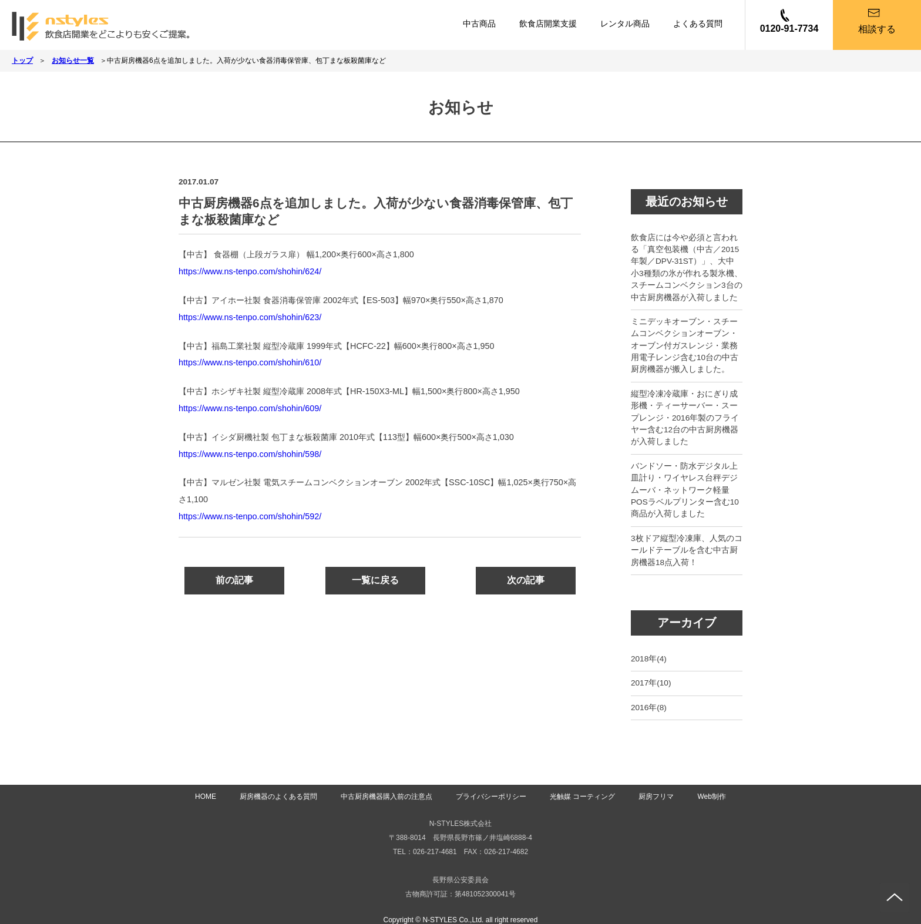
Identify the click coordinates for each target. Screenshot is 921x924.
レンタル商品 (625, 23)
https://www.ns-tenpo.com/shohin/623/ (250, 317)
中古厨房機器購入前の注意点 (386, 796)
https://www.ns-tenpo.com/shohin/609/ (250, 408)
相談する (877, 29)
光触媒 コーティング (582, 796)
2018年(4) (649, 658)
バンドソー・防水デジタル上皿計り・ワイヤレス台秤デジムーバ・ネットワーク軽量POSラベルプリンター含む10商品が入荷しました (685, 490)
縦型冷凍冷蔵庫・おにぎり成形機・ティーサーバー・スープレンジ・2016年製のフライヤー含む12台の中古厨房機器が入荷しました (685, 417)
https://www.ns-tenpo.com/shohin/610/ (250, 362)
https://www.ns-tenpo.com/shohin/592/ (250, 516)
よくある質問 (697, 23)
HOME (205, 796)
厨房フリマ (656, 796)
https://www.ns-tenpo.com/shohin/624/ (250, 271)
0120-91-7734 (789, 28)
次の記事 (525, 580)
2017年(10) (651, 682)
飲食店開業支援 (548, 23)
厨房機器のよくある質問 (278, 796)
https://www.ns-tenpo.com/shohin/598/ (250, 454)
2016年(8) (649, 707)
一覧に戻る (375, 580)
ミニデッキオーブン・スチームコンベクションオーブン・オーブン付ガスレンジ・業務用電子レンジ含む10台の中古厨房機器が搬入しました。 (684, 345)
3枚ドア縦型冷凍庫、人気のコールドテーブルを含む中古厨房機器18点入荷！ (686, 550)
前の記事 (234, 580)
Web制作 (711, 796)
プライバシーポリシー (491, 796)
